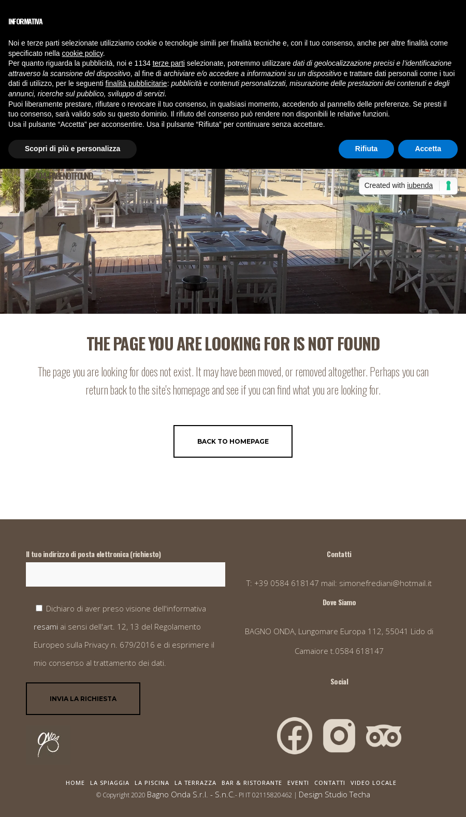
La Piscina (152, 782)
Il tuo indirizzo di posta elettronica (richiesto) (125, 567)
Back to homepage (233, 441)
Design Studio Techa (334, 794)
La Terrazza (195, 782)
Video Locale (374, 782)
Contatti (329, 782)
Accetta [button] (428, 148)
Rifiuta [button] (366, 148)
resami (47, 626)
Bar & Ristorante (252, 782)
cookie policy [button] (82, 53)
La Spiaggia (109, 782)
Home (75, 782)
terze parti (169, 63)
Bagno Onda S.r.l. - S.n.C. (191, 794)
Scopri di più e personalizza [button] (72, 148)
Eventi (298, 782)
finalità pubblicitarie (136, 83)
